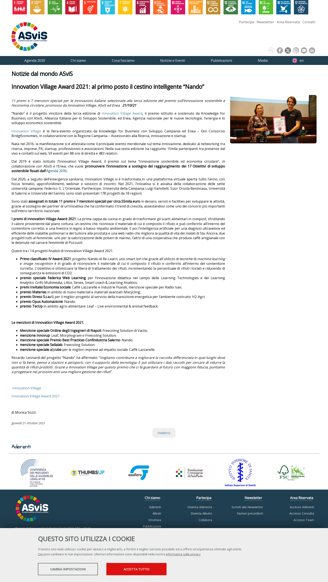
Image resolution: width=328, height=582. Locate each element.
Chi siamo (152, 498)
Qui (40, 554)
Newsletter (265, 22)
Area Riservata (288, 22)
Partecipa (246, 22)
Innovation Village (26, 131)
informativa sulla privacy (183, 554)
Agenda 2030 (56, 171)
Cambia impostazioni (71, 569)
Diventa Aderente (200, 507)
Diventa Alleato (201, 513)
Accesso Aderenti (302, 507)
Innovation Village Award (122, 113)
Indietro (164, 433)
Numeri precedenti (250, 513)
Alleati (157, 513)
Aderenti (155, 507)
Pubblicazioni (152, 526)
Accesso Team (303, 520)
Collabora (205, 520)
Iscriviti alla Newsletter (247, 507)
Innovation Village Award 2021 (35, 396)
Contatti (308, 22)
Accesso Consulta (301, 513)
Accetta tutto (148, 569)
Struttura (154, 520)
